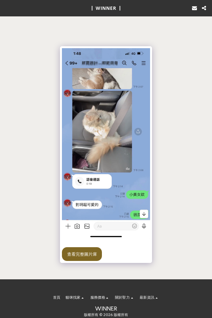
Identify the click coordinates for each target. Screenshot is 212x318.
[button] (7, 7)
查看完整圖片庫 (82, 254)
